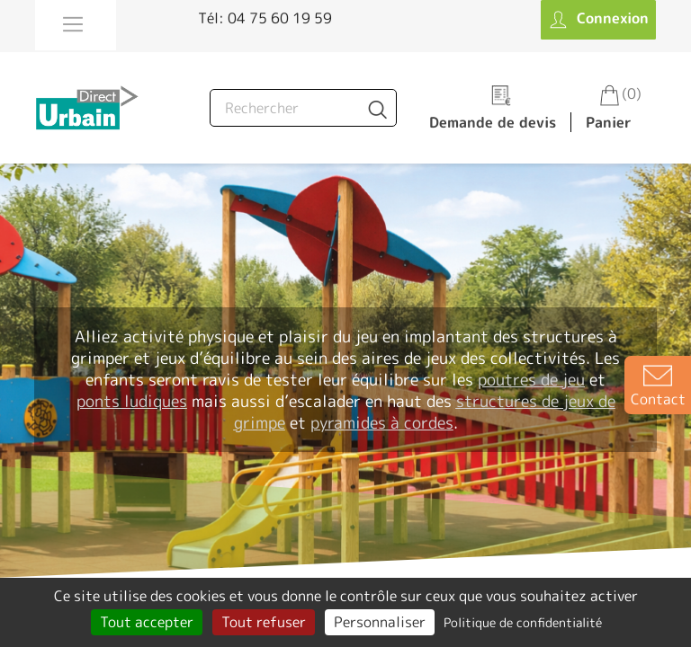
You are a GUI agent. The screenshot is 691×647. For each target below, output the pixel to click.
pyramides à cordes (381, 423)
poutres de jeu (531, 379)
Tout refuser (263, 622)
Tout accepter (146, 622)
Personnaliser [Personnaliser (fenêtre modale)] (380, 622)
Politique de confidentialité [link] (523, 622)
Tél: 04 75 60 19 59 (265, 18)
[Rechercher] (303, 108)
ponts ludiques (131, 401)
